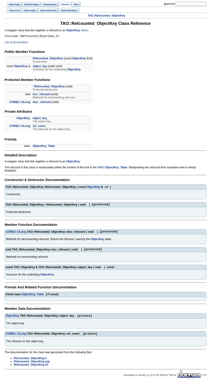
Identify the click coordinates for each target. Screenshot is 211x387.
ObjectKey (73, 30)
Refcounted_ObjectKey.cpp (32, 365)
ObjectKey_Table (44, 146)
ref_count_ (40, 126)
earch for (169, 4)
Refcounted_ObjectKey (110, 15)
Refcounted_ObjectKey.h (30, 362)
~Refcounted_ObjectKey (49, 87)
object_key (40, 67)
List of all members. (17, 43)
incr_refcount (41, 95)
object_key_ (41, 118)
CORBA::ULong (19, 102)
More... (86, 30)
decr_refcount (42, 102)
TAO (90, 15)
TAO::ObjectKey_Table (112, 168)
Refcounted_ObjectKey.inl (31, 368)
